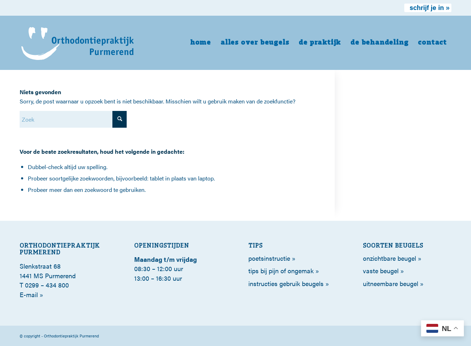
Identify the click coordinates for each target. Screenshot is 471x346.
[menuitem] (428, 7)
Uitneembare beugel (390, 283)
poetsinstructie (269, 258)
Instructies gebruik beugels (286, 283)
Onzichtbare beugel (389, 258)
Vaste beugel (381, 270)
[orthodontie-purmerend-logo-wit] (78, 43)
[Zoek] (73, 119)
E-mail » (31, 294)
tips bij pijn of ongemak (281, 270)
